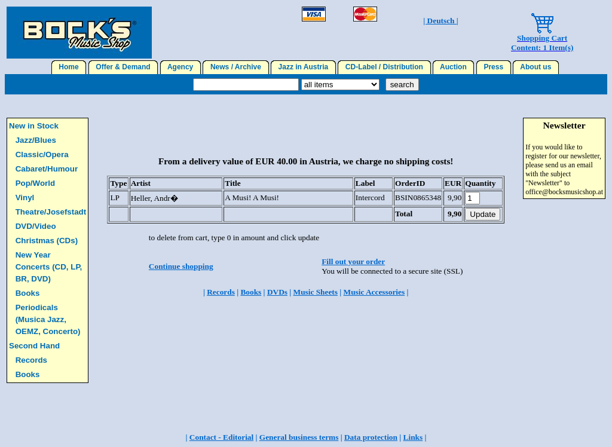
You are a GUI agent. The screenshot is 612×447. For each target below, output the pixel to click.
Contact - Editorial (221, 437)
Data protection (370, 437)
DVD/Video (36, 226)
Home (69, 67)
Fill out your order (353, 261)
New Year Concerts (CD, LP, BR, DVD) (49, 266)
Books (28, 293)
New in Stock (34, 125)
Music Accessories (374, 291)
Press (493, 67)
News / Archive (235, 67)
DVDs (277, 291)
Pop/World (35, 183)
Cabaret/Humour (47, 168)
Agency (180, 67)
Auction (453, 67)
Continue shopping (181, 266)
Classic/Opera (42, 154)
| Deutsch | (440, 20)
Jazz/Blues (36, 140)
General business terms (299, 437)
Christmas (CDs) (47, 240)
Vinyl (25, 197)
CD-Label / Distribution (384, 67)
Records (31, 360)
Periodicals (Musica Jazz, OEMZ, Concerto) (48, 319)
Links (413, 437)
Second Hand (34, 345)
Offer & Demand (123, 67)
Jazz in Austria (303, 67)
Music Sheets (315, 291)
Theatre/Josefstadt (51, 211)
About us (535, 67)
